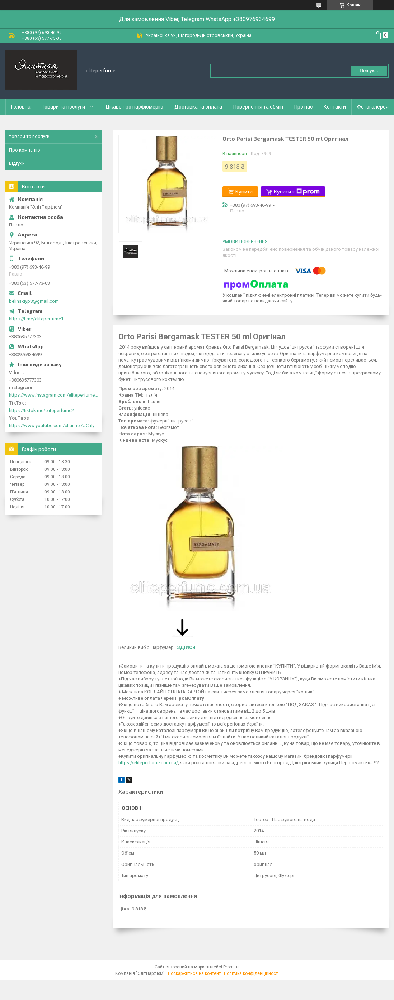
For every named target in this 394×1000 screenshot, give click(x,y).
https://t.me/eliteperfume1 (36, 318)
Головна (21, 107)
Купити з (297, 191)
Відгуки (17, 163)
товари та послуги (29, 136)
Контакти (335, 107)
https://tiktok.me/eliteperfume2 (41, 410)
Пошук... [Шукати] (369, 70)
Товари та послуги (63, 107)
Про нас (303, 107)
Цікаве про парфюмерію (134, 107)
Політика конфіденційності (251, 973)
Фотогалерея (373, 107)
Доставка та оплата (198, 107)
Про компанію (24, 150)
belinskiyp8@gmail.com (34, 301)
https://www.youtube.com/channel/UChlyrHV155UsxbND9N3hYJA (54, 425)
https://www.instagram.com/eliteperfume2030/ (54, 395)
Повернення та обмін (258, 107)
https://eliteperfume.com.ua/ (148, 762)
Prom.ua (231, 967)
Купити (244, 191)
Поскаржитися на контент (194, 973)
